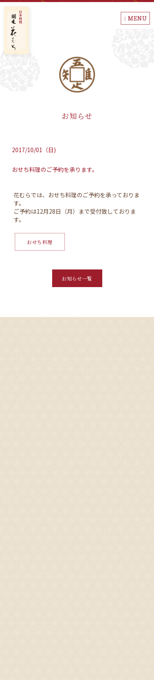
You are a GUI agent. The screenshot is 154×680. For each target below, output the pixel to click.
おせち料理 (39, 241)
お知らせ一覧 (77, 278)
